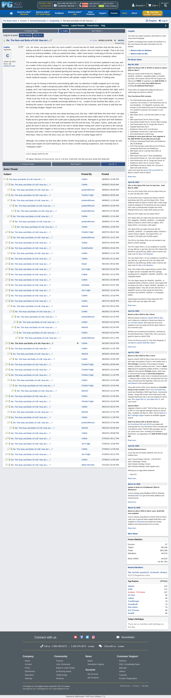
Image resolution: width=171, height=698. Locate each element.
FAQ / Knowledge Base (129, 664)
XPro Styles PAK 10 (139, 399)
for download (139, 522)
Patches (122, 661)
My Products (93, 677)
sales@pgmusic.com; (45, 689)
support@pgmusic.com (61, 689)
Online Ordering (110, 6)
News (90, 661)
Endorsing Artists (63, 671)
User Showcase (63, 664)
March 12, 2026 (134, 508)
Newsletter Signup (96, 664)
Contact (28, 664)
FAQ (103, 26)
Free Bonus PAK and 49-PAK (141, 424)
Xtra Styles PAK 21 (153, 399)
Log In (163, 21)
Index (64, 31)
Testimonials (61, 675)
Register (151, 21)
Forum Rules (93, 26)
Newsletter (128, 637)
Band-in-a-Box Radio (65, 668)
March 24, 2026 (134, 484)
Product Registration (128, 678)
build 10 (138, 496)
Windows (149, 254)
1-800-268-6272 (94, 4)
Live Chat (92, 6)
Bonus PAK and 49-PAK (152, 170)
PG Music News (135, 60)
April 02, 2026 (133, 446)
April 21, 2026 (133, 352)
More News (133, 534)
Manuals (123, 668)
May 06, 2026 (133, 64)
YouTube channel (137, 323)
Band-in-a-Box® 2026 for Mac (152, 318)
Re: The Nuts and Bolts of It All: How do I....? (29, 40)
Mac (140, 254)
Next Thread (97, 31)
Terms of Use (125, 686)
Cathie (93, 40)
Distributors (30, 671)
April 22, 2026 (133, 311)
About (27, 661)
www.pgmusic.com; (29, 689)
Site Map (145, 686)
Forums (23, 21)
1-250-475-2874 (107, 4)
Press (27, 668)
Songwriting (54, 21)
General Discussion (38, 21)
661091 (121, 40)
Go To (38, 35)
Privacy (135, 686)
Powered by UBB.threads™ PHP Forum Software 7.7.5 (85, 696)
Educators (29, 675)
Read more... (132, 177)
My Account (93, 674)
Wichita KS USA (9, 66)
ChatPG (131, 31)
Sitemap (28, 678)
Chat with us (110, 646)
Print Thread (25, 35)
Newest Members (135, 567)
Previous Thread (30, 31)
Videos (122, 671)
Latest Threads (78, 26)
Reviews (60, 678)
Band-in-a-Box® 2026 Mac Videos (143, 343)
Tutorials (123, 675)
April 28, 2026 (133, 182)
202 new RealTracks (158, 390)
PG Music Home (10, 21)
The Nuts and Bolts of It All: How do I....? (27, 179)
